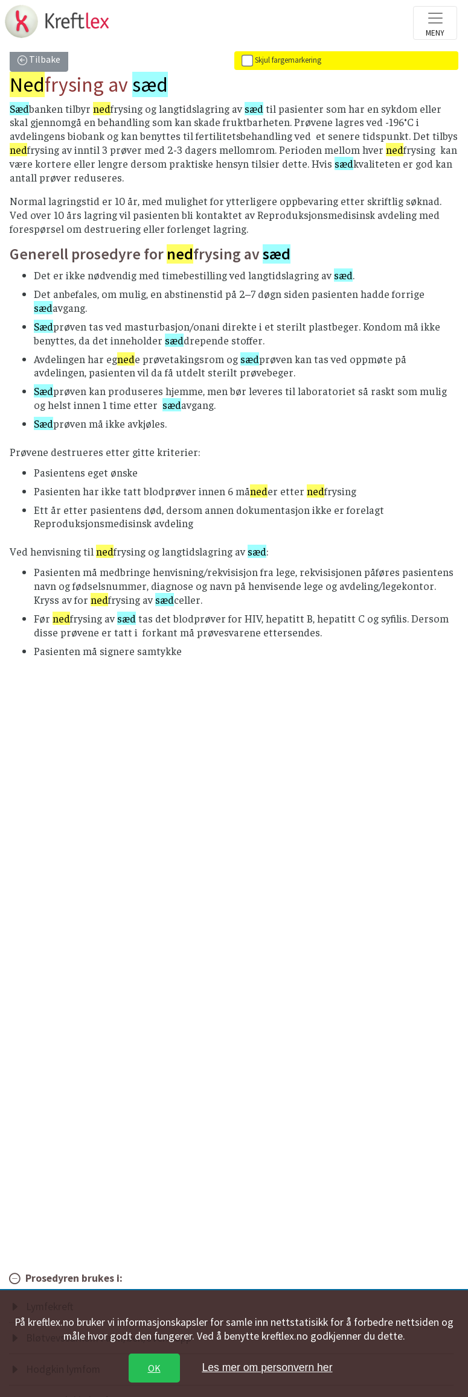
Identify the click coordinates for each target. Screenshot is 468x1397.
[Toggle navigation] (435, 23)
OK (154, 1368)
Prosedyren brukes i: (74, 1278)
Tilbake (43, 59)
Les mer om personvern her (267, 1367)
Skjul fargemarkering (288, 60)
